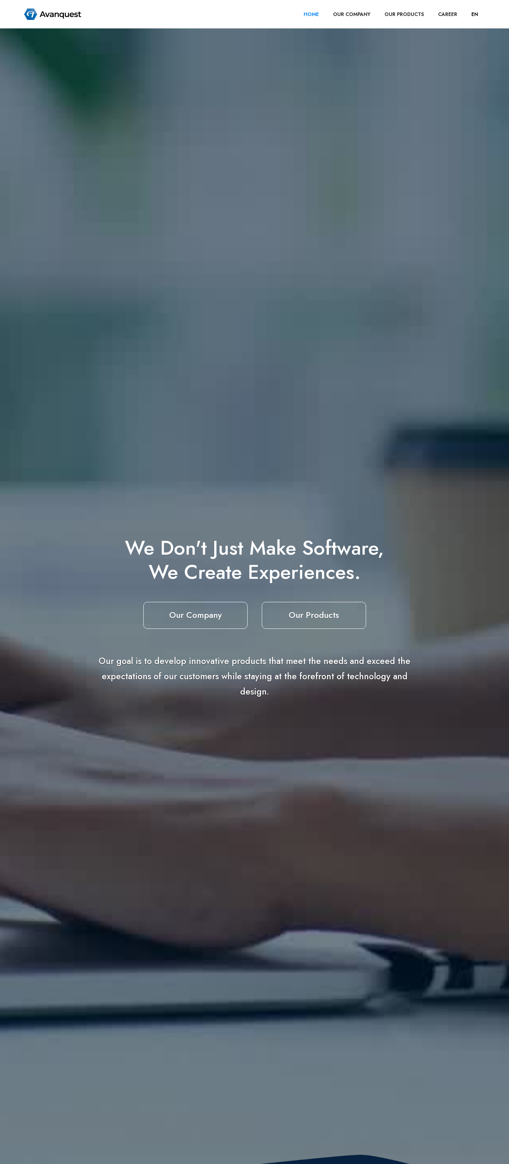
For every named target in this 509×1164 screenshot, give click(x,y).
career (447, 14)
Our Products (314, 615)
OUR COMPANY (351, 14)
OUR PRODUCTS (404, 14)
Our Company (195, 615)
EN (474, 14)
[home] (53, 14)
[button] (474, 14)
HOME (311, 14)
